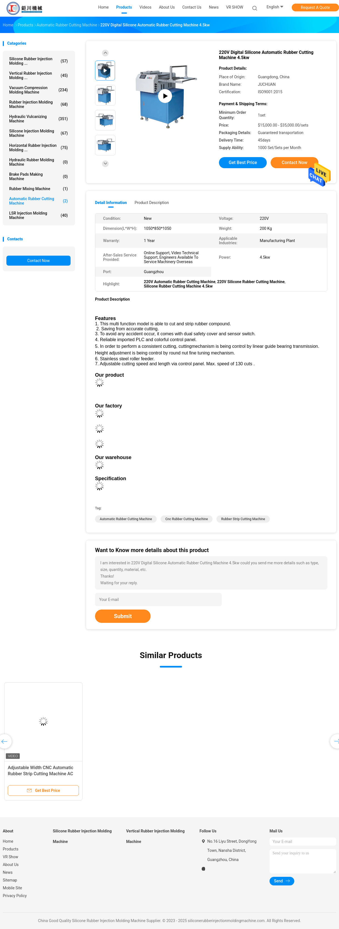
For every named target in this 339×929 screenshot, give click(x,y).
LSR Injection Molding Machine (38, 215)
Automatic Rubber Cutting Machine (38, 201)
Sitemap (10, 880)
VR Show (10, 857)
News (8, 872)
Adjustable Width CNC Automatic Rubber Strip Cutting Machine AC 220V (40, 773)
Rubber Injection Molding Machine (38, 104)
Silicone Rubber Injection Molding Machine (82, 836)
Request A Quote (315, 7)
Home (8, 841)
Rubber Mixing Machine (38, 189)
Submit (123, 616)
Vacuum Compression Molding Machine (38, 89)
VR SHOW (234, 7)
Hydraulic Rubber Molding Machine (38, 162)
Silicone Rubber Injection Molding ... (38, 61)
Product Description (151, 202)
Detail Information (111, 202)
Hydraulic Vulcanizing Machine (38, 118)
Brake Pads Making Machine (38, 176)
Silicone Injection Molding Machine (38, 133)
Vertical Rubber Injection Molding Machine (155, 836)
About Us (11, 864)
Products (10, 849)
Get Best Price (243, 162)
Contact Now (38, 260)
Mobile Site (12, 888)
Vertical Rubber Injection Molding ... (38, 75)
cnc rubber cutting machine (186, 519)
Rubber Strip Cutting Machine (243, 519)
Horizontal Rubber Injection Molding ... (38, 147)
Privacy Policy (15, 895)
